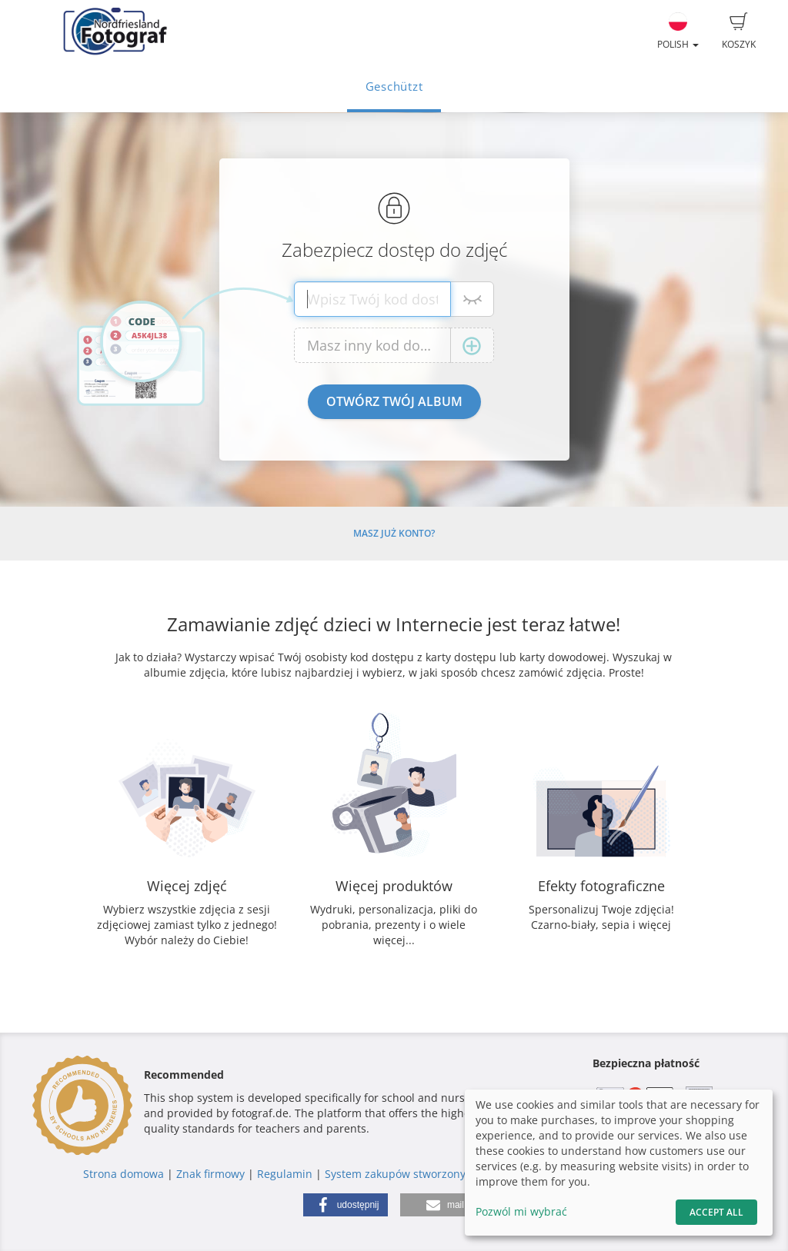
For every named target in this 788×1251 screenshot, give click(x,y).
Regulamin (284, 1173)
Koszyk (739, 31)
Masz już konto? (394, 533)
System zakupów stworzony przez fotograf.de (441, 1173)
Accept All (716, 1212)
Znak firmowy (212, 1173)
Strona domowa (123, 1173)
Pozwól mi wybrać (521, 1211)
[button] (345, 1204)
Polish (678, 31)
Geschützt (394, 86)
